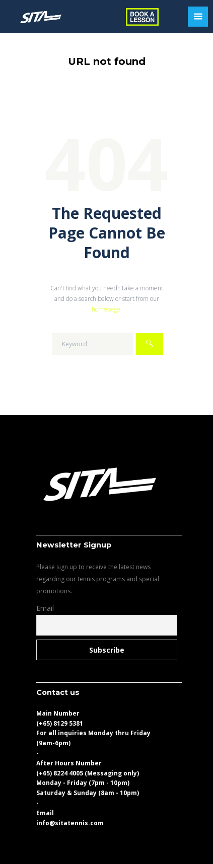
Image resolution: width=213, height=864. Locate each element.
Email (45, 608)
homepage (106, 309)
